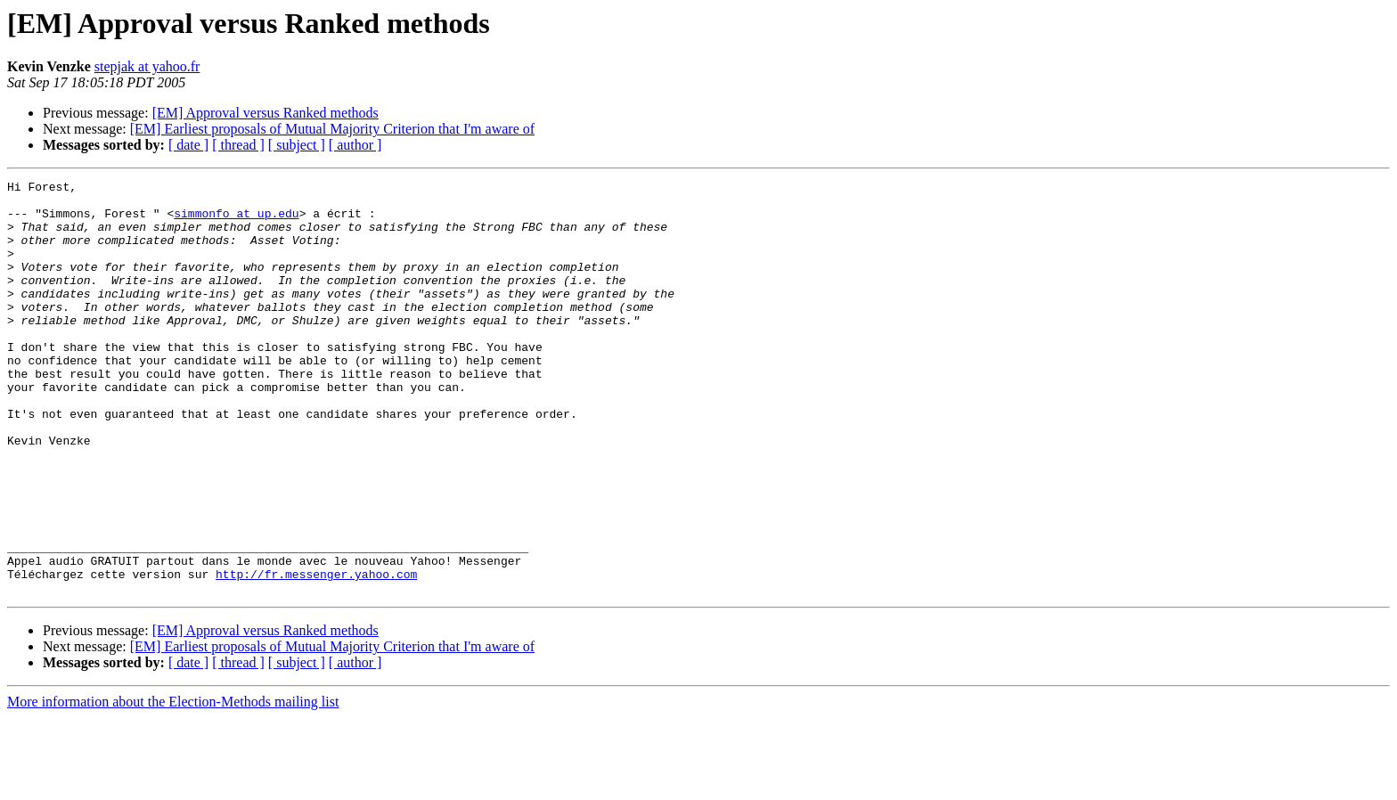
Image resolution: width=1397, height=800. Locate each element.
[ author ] (355, 144)
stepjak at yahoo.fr (147, 66)
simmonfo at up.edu (236, 221)
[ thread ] (238, 144)
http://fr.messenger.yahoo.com (316, 654)
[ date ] (188, 144)
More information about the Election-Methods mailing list (173, 784)
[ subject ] (296, 144)
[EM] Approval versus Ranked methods (265, 112)
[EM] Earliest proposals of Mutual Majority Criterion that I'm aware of (332, 128)
